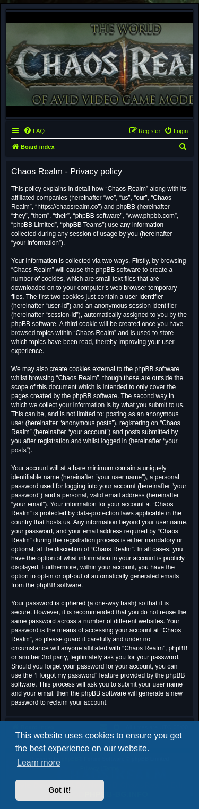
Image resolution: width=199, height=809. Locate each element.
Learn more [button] (38, 762)
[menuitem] (34, 131)
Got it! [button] (59, 790)
